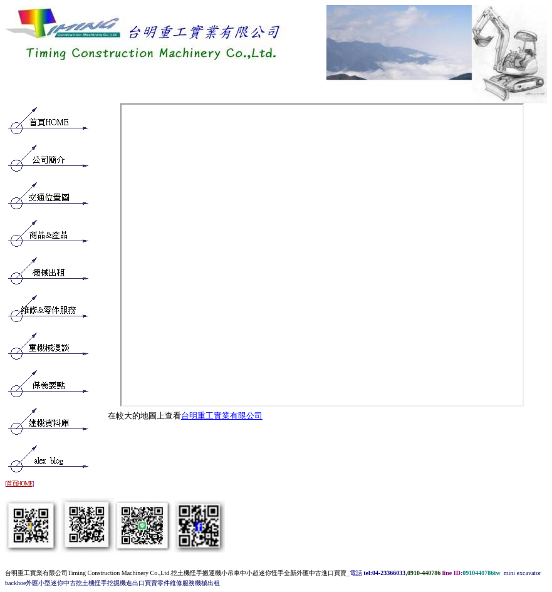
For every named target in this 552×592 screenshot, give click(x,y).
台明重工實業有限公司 (222, 415)
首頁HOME (19, 483)
